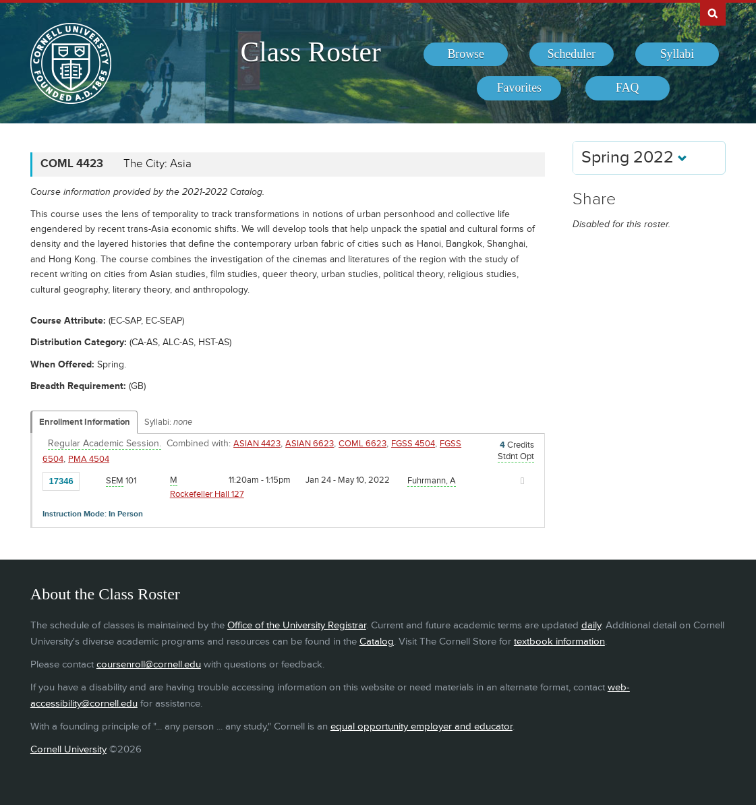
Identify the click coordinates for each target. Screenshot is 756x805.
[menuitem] (466, 54)
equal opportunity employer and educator (421, 726)
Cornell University (68, 749)
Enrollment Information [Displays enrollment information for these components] (84, 422)
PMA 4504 (88, 459)
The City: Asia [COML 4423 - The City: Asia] (157, 164)
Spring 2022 (634, 157)
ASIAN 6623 (309, 443)
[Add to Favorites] (93, 480)
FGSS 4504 (413, 443)
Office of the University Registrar (296, 625)
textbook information (559, 641)
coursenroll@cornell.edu (148, 664)
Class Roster (311, 51)
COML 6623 (362, 443)
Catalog (376, 641)
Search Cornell (713, 13)
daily (591, 625)
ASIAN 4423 (257, 443)
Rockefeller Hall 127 (207, 494)
